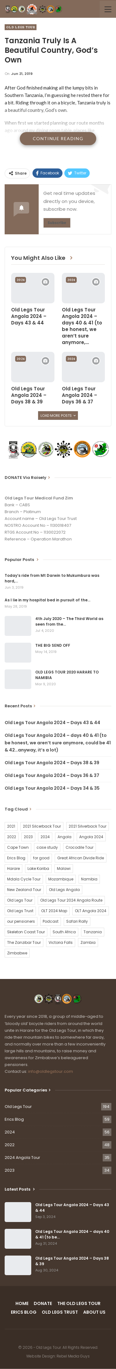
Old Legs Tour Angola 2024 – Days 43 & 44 (52, 722)
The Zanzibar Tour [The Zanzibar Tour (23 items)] (24, 942)
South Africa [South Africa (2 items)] (64, 932)
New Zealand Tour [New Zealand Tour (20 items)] (24, 889)
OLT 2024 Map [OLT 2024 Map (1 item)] (54, 910)
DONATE (43, 1303)
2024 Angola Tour (22, 1157)
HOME (21, 1303)
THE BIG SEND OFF (52, 645)
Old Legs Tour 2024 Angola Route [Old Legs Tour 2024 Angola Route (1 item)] (71, 900)
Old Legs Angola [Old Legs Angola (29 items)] (64, 889)
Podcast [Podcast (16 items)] (50, 921)
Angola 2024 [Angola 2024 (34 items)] (91, 836)
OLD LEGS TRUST (60, 1312)
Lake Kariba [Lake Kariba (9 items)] (38, 868)
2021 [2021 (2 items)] (11, 826)
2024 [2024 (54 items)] (45, 836)
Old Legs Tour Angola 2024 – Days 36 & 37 (52, 775)
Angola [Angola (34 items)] (64, 836)
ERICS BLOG (24, 1312)
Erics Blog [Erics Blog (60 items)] (16, 858)
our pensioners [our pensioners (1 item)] (21, 921)
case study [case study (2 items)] (47, 847)
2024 (20, 280)
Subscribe (57, 222)
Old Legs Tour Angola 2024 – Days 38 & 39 (52, 763)
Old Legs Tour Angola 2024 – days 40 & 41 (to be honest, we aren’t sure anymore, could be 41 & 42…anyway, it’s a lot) (58, 742)
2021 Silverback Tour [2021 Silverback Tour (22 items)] (87, 826)
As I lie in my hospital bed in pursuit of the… (47, 600)
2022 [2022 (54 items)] (11, 836)
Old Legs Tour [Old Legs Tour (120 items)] (19, 900)
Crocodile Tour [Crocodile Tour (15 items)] (79, 847)
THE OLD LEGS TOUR (79, 1303)
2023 (10, 1170)
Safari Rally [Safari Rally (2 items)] (77, 921)
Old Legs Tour (20, 27)
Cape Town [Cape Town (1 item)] (18, 847)
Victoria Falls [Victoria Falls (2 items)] (61, 942)
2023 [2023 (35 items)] (28, 836)
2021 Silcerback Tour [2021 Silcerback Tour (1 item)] (42, 826)
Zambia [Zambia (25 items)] (88, 942)
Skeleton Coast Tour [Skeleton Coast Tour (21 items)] (26, 932)
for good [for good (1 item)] (41, 858)
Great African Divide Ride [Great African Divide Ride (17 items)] (80, 858)
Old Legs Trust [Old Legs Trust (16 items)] (20, 910)
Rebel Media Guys (73, 1356)
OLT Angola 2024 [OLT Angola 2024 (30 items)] (90, 910)
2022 (10, 1145)
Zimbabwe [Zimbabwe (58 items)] (17, 953)
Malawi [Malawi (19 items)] (64, 868)
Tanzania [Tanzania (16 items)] (93, 932)
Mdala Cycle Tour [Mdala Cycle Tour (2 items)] (24, 879)
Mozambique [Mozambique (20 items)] (60, 879)
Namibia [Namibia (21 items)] (89, 879)
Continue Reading (58, 138)
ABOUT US (94, 1312)
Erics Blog (14, 1119)
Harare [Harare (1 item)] (13, 868)
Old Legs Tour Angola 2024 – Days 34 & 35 (52, 788)
